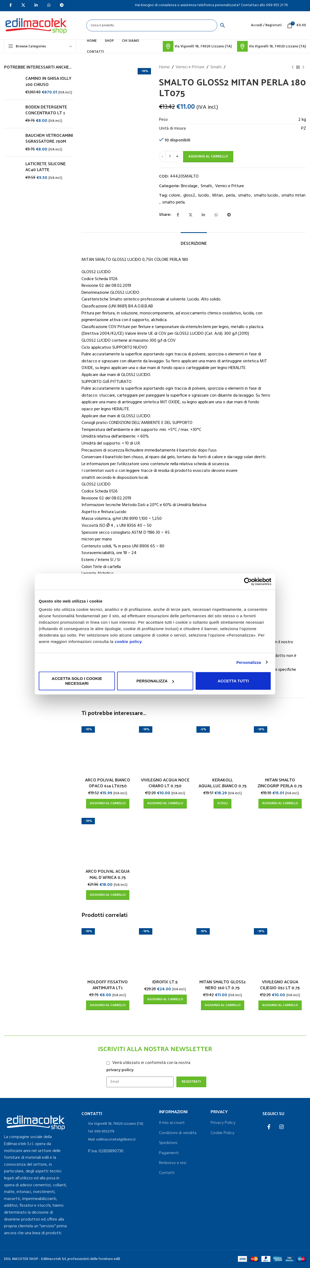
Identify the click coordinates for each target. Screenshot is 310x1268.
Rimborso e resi (172, 1163)
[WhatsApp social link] (216, 215)
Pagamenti (169, 1153)
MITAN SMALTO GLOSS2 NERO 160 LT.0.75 (222, 984)
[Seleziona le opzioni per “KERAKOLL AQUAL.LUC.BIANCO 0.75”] (222, 803)
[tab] (194, 240)
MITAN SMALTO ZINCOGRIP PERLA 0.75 (280, 782)
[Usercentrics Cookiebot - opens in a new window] (247, 581)
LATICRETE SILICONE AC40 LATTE (45, 167)
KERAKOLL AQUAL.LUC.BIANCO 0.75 (223, 782)
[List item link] (116, 1124)
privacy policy (119, 1070)
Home (164, 67)
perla (230, 195)
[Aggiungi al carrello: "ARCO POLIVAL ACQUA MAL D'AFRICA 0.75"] (107, 895)
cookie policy (128, 641)
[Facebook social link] (177, 215)
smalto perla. (173, 202)
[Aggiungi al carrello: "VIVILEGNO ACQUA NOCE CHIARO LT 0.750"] (165, 803)
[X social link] (190, 215)
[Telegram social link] (229, 215)
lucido (203, 195)
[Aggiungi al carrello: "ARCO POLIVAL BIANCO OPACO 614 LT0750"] (107, 803)
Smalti (216, 67)
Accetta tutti (233, 681)
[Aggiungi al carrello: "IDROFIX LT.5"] (165, 999)
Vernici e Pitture (190, 67)
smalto (244, 195)
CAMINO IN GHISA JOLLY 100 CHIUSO (48, 81)
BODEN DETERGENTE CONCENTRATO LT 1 (46, 110)
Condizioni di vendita (177, 1133)
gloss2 (189, 195)
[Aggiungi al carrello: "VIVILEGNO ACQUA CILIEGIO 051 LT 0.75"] (280, 1005)
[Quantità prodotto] (170, 156)
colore (174, 195)
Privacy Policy (223, 1123)
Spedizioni (168, 1143)
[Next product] (303, 67)
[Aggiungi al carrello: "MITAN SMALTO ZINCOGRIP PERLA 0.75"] (280, 803)
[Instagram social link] (281, 1127)
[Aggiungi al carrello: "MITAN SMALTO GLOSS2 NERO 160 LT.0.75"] (222, 1005)
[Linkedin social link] (203, 215)
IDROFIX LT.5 (165, 981)
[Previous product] (292, 67)
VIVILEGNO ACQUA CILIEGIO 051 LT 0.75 (280, 984)
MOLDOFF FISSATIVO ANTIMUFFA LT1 (107, 984)
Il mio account (172, 1123)
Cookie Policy (222, 1133)
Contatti (167, 1173)
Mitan (217, 195)
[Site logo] (36, 25)
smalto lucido (266, 195)
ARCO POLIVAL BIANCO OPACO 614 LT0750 (107, 782)
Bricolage (189, 186)
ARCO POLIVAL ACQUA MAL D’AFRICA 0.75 (108, 874)
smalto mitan (293, 195)
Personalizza (248, 662)
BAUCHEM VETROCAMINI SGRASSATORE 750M (49, 138)
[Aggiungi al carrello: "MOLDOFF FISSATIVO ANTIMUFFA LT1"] (107, 1005)
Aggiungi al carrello (208, 156)
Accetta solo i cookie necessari (77, 681)
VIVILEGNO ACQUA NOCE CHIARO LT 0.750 (165, 782)
